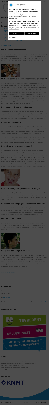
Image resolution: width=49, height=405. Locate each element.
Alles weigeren (32, 33)
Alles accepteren (16, 33)
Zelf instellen (12, 37)
